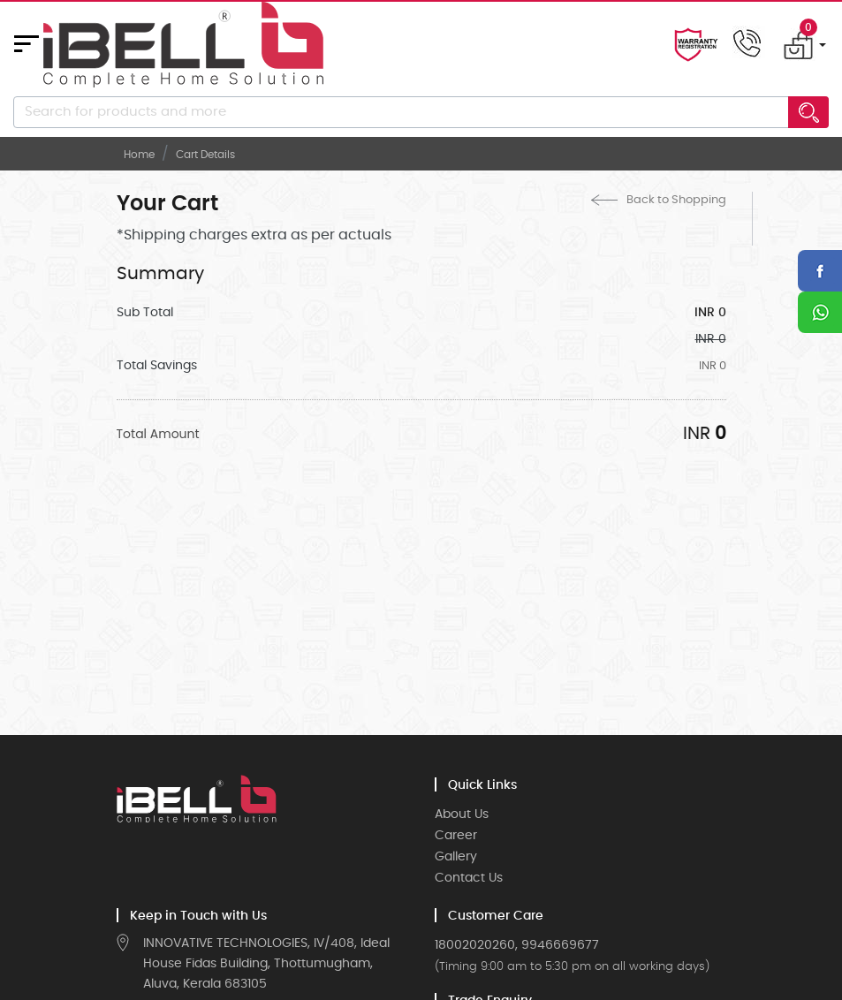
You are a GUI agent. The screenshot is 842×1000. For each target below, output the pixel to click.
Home (139, 154)
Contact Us (469, 878)
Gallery (456, 857)
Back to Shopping (658, 200)
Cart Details (205, 154)
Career (456, 836)
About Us (462, 814)
